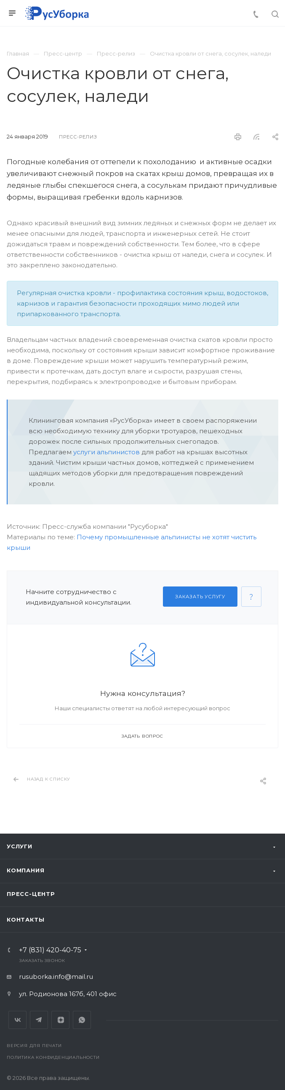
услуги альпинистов (106, 452)
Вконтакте (17, 1020)
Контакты (25, 919)
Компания (25, 870)
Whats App (82, 1020)
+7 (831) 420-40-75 (50, 950)
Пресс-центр (31, 893)
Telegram (39, 1020)
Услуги (19, 846)
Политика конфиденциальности (53, 1057)
